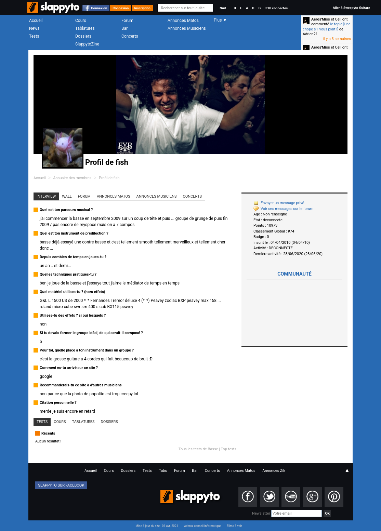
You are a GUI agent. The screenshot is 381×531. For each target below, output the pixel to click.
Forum (127, 20)
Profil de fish (109, 178)
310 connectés (276, 8)
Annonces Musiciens (187, 28)
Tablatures (85, 28)
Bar (124, 28)
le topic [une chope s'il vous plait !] (327, 26)
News (34, 28)
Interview (46, 196)
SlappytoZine (87, 44)
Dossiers (83, 36)
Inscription (142, 8)
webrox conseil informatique (202, 526)
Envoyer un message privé (278, 203)
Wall (67, 196)
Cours (80, 20)
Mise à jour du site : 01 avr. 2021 (156, 526)
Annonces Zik (273, 470)
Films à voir (234, 526)
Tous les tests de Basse (198, 449)
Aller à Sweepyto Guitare (351, 8)
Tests (34, 36)
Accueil (36, 20)
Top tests (228, 449)
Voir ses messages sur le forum (283, 209)
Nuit (223, 8)
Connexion (99, 8)
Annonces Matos (183, 20)
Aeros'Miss (320, 19)
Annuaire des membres (72, 178)
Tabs (163, 470)
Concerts (129, 36)
